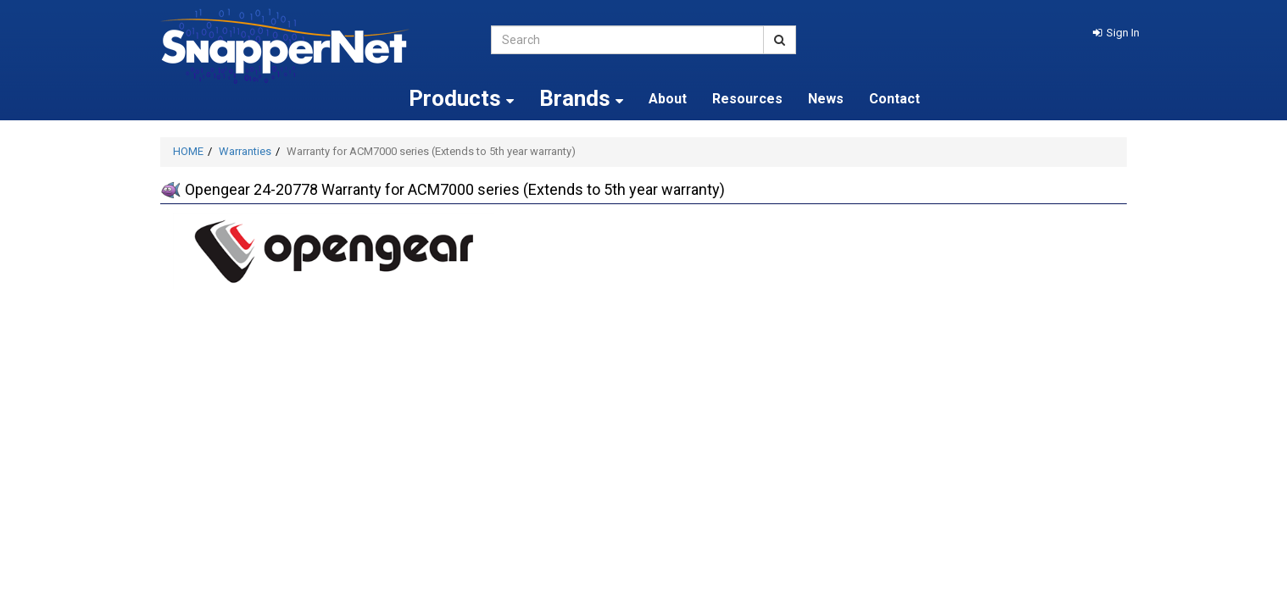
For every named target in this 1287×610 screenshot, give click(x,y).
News (826, 99)
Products (461, 98)
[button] (1116, 32)
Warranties (245, 151)
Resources (747, 99)
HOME (188, 151)
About (668, 99)
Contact (894, 99)
